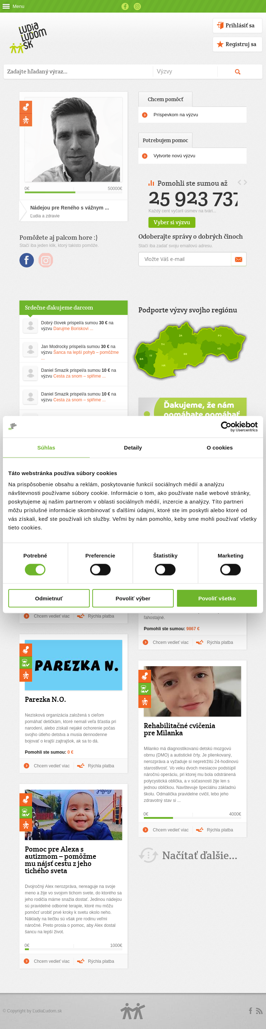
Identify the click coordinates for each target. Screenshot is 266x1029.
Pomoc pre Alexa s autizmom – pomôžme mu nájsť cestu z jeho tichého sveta (60, 859)
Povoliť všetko (217, 598)
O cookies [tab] (220, 447)
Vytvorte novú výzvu (174, 155)
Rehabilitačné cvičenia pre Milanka (179, 729)
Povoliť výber (133, 598)
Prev (239, 182)
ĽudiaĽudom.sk (47, 1011)
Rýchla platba (101, 616)
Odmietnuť (49, 598)
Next (245, 182)
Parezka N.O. (45, 699)
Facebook (125, 6)
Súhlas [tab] (46, 447)
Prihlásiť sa (240, 25)
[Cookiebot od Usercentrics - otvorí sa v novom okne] (226, 426)
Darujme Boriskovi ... (73, 328)
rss (259, 1011)
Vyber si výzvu (189, 222)
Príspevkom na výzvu (176, 114)
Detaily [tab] (133, 447)
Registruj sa (241, 44)
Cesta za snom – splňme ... (79, 376)
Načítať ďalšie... (200, 855)
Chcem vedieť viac (52, 616)
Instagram (137, 6)
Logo (133, 1011)
